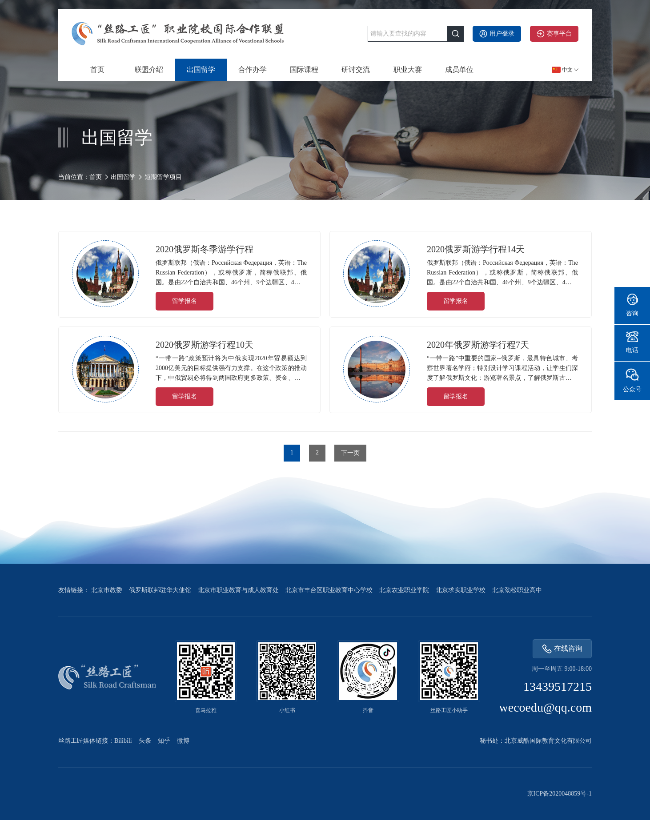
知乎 (164, 740)
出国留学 (201, 69)
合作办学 (252, 69)
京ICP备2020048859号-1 (559, 793)
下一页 (350, 453)
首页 (97, 69)
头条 (145, 740)
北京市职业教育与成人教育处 (238, 590)
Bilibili (123, 740)
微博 (183, 740)
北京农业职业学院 (404, 590)
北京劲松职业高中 (517, 590)
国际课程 (304, 69)
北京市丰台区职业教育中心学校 (329, 590)
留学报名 (184, 301)
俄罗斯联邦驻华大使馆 (160, 590)
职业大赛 (407, 69)
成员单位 (459, 69)
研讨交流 (355, 69)
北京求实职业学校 (460, 590)
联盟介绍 (149, 69)
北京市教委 (106, 590)
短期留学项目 (163, 177)
